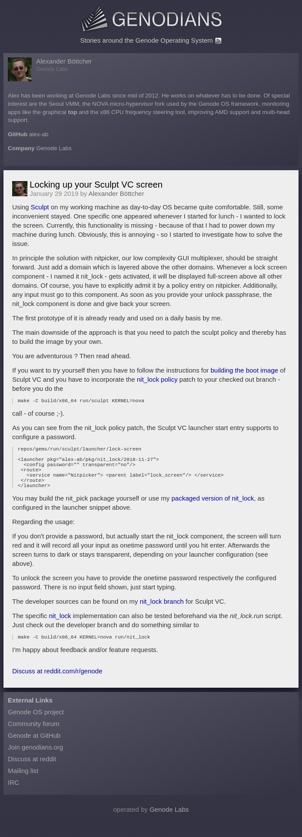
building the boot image (244, 370)
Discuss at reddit (32, 772)
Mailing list (23, 783)
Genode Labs (53, 148)
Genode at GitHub (34, 748)
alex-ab (38, 134)
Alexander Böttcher (64, 61)
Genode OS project (36, 725)
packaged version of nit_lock (212, 510)
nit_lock (60, 627)
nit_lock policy (157, 379)
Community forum (33, 736)
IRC (13, 795)
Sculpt (40, 207)
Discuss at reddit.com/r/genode (57, 684)
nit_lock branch (162, 613)
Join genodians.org (35, 760)
